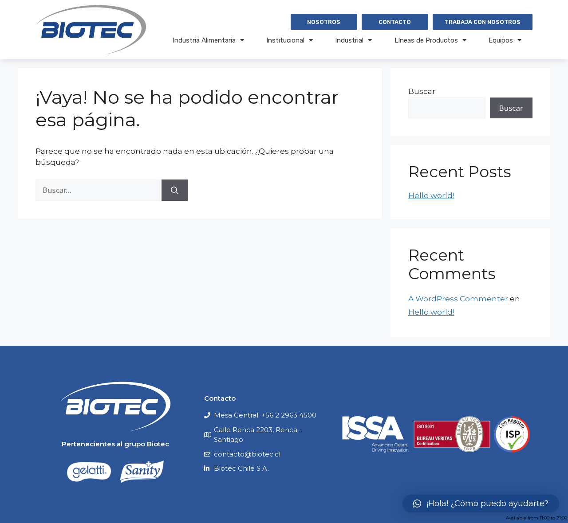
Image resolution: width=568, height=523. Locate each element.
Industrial (353, 40)
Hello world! (431, 195)
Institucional (289, 40)
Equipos (505, 40)
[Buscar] (175, 190)
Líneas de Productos (430, 40)
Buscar (421, 91)
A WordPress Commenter (458, 298)
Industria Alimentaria (208, 40)
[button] (480, 503)
